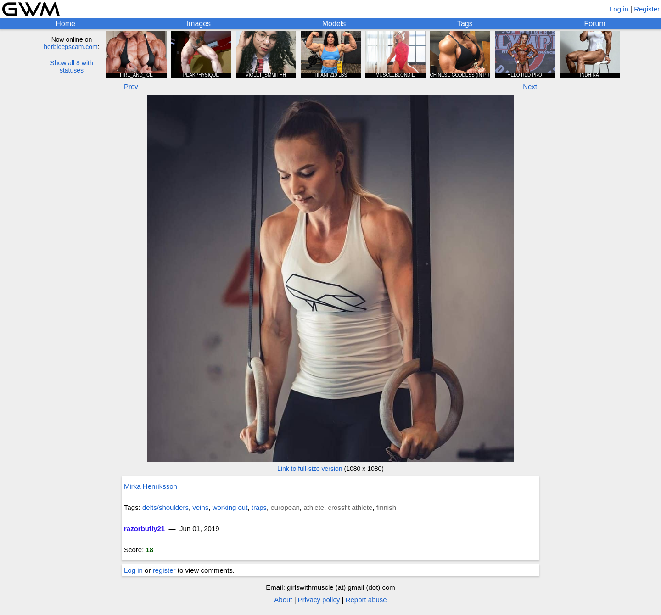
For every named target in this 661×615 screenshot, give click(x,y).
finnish (386, 507)
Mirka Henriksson (150, 486)
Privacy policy (319, 600)
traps (259, 507)
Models (334, 24)
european (284, 507)
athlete (313, 507)
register (164, 570)
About (283, 600)
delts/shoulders (165, 507)
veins (200, 507)
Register (647, 9)
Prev (131, 86)
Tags (465, 24)
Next (530, 86)
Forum (594, 24)
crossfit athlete (350, 507)
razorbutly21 (144, 528)
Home (65, 24)
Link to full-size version (309, 468)
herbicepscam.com (71, 46)
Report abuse (366, 600)
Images (199, 24)
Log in (619, 9)
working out (230, 507)
